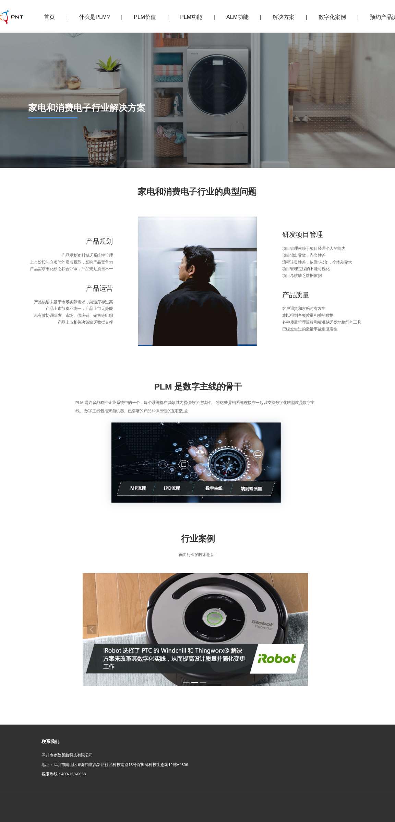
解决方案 (284, 17)
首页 (49, 17)
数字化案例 (332, 17)
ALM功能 (237, 17)
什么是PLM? (94, 17)
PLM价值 (145, 17)
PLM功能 (191, 17)
